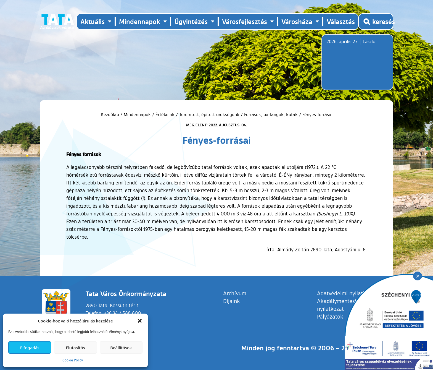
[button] (139, 321)
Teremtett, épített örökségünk (209, 114)
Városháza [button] (296, 21)
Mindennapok (137, 114)
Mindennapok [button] (139, 21)
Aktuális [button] (92, 21)
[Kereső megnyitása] (375, 21)
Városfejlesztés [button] (244, 21)
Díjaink (231, 300)
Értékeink (165, 114)
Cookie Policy (72, 360)
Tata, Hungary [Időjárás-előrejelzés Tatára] (357, 65)
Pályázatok (330, 316)
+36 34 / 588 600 (122, 313)
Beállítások (121, 347)
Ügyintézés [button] (191, 21)
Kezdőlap (110, 114)
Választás (341, 21)
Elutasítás (75, 347)
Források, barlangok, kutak (271, 114)
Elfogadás (29, 347)
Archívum (234, 293)
